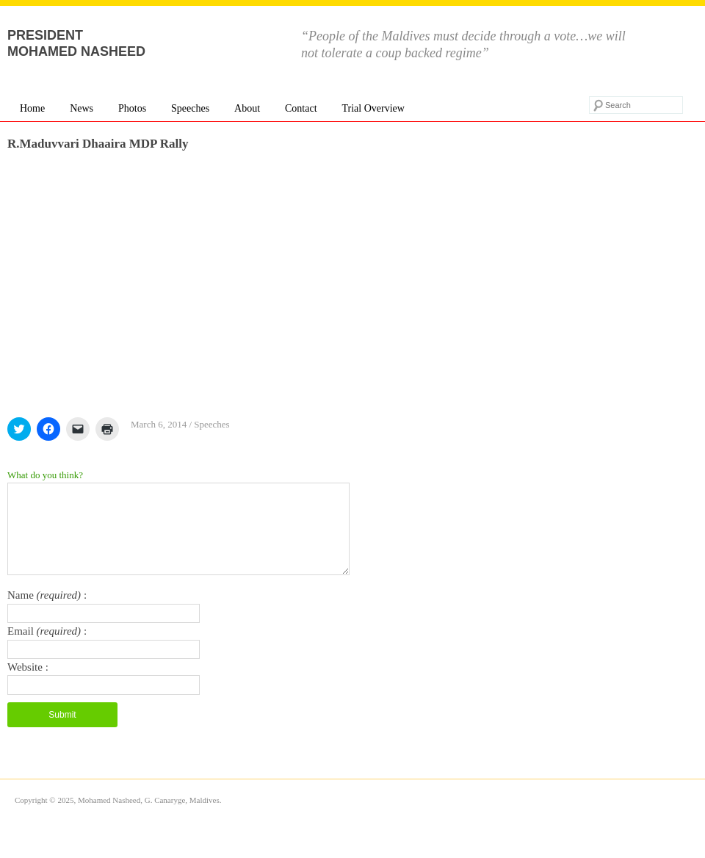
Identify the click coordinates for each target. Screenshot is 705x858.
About (247, 108)
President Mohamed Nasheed (76, 43)
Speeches (190, 108)
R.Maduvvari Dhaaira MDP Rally (98, 144)
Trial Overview (372, 108)
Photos (132, 108)
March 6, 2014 (159, 424)
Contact (301, 108)
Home (32, 108)
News (81, 108)
